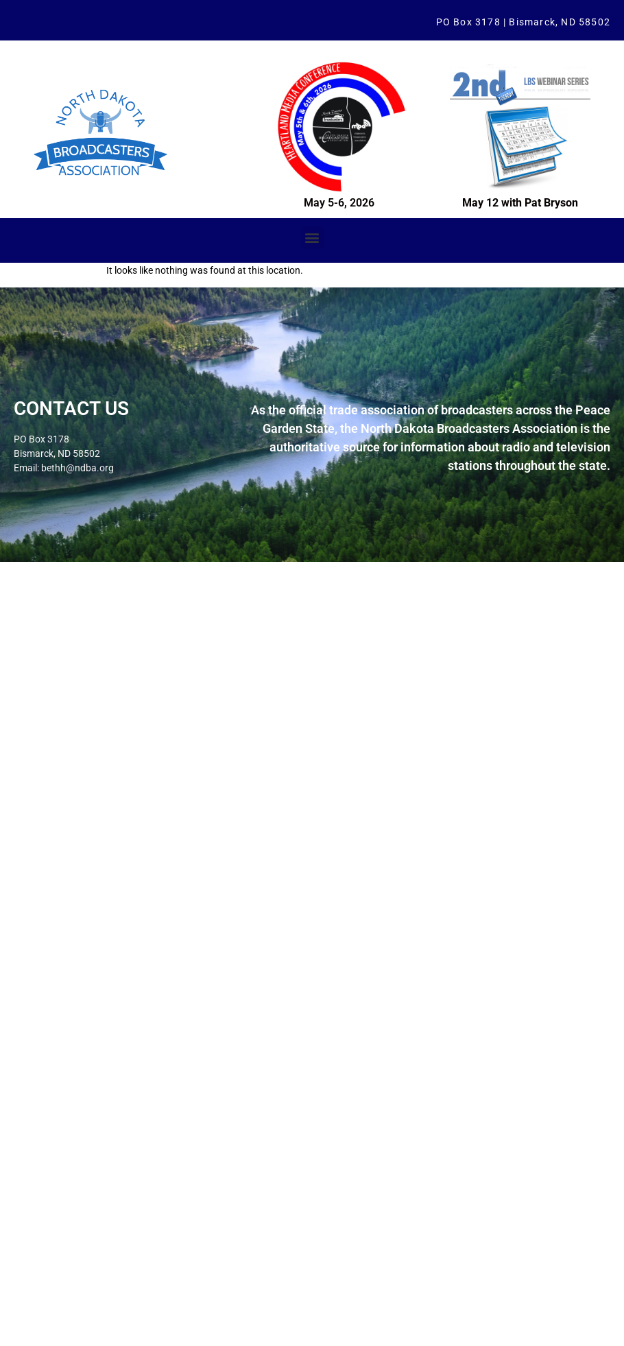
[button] (312, 237)
